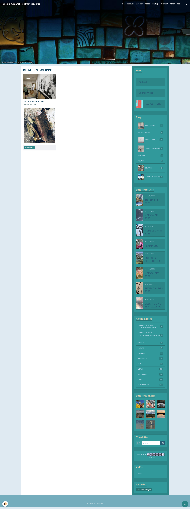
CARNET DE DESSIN (150, 149)
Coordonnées (146, 93)
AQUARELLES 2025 (152, 202)
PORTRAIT (150, 156)
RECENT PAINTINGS (150, 177)
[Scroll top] (185, 504)
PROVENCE (150, 360)
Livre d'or (139, 4)
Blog (178, 4)
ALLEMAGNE (150, 376)
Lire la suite (29, 147)
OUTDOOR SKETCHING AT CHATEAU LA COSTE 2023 (153, 260)
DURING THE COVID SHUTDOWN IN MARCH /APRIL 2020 (150, 336)
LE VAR (150, 370)
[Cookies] (5, 504)
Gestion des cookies (95, 506)
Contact (164, 4)
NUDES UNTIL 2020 (150, 140)
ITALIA (150, 381)
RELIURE (150, 161)
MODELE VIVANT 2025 (154, 232)
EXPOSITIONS (153, 104)
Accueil (143, 82)
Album (172, 4)
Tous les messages (144, 492)
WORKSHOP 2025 (151, 217)
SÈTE (150, 365)
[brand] (21, 4)
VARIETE (150, 344)
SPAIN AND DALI (150, 386)
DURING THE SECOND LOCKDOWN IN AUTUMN (150, 327)
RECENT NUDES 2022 (154, 290)
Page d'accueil (128, 4)
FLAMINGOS (151, 246)
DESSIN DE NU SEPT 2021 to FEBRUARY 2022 (154, 306)
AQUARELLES (150, 126)
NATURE (150, 349)
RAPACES (150, 354)
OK (163, 445)
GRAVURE (150, 168)
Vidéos (147, 4)
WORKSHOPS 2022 (152, 275)
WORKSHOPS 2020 (34, 101)
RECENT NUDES (150, 133)
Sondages (156, 4)
